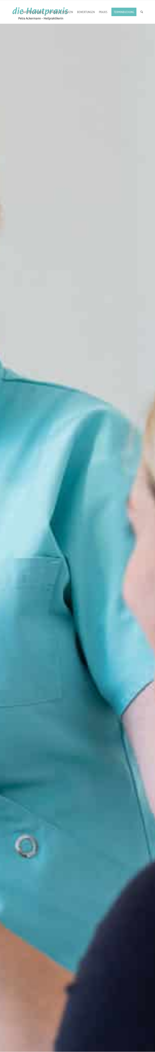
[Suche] (141, 12)
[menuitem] (33, 12)
